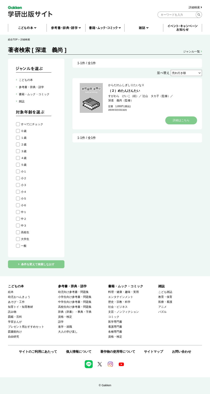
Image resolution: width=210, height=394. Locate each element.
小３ (23, 185)
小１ (23, 171)
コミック (113, 316)
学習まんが (15, 321)
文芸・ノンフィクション (123, 311)
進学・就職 (65, 326)
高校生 (25, 232)
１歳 (23, 137)
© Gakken (105, 385)
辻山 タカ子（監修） (156, 96)
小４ (23, 191)
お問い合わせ (181, 351)
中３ (23, 225)
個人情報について (78, 351)
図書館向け (15, 331)
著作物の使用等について (117, 351)
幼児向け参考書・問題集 (73, 291)
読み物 (12, 311)
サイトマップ (153, 351)
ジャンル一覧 (192, 51)
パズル (162, 311)
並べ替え (163, 73)
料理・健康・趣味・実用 (123, 291)
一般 (23, 245)
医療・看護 (165, 301)
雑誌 (161, 286)
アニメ (162, 306)
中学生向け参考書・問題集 (74, 301)
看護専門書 (115, 326)
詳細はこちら (181, 120)
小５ (23, 198)
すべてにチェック (32, 124)
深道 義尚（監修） (120, 100)
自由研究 (13, 336)
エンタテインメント (120, 296)
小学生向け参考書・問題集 (74, 296)
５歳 (23, 164)
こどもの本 (16, 286)
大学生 (25, 239)
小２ (23, 178)
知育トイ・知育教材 (20, 306)
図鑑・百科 (15, 316)
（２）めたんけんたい (124, 90)
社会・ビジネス (118, 306)
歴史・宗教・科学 (119, 301)
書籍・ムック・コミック (125, 286)
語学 (61, 321)
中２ (23, 218)
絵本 (11, 291)
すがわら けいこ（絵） (123, 96)
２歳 (23, 144)
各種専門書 (115, 331)
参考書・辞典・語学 (72, 286)
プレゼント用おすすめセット (26, 326)
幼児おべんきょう (19, 296)
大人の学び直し (68, 331)
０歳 (23, 131)
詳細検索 (195, 7)
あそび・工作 (16, 301)
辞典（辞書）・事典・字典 (74, 311)
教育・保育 (165, 296)
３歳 (23, 151)
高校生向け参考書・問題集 (74, 306)
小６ (23, 205)
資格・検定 (65, 316)
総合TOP (13, 39)
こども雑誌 (165, 291)
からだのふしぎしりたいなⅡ (126, 85)
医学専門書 (115, 321)
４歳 (23, 158)
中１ (23, 212)
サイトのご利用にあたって (38, 351)
